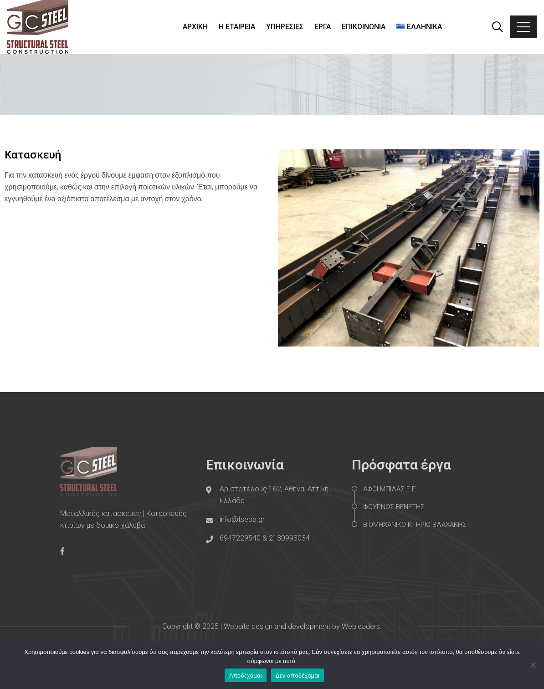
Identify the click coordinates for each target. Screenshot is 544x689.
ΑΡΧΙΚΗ (195, 26)
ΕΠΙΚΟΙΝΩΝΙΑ (363, 26)
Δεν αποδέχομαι (297, 675)
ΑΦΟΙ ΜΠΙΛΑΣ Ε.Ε (389, 489)
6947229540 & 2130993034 (265, 538)
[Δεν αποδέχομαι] (532, 664)
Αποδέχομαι (245, 675)
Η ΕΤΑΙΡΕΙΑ (237, 26)
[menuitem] (419, 26)
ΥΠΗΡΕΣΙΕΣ (284, 26)
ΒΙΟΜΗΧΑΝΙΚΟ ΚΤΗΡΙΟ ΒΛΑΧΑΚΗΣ (415, 525)
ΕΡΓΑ (322, 26)
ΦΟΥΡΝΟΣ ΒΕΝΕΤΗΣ (394, 507)
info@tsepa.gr (242, 519)
